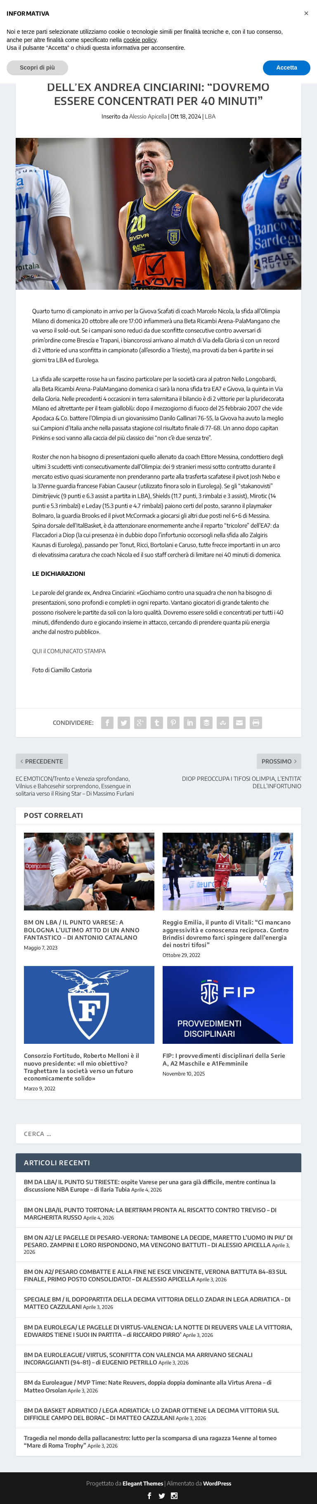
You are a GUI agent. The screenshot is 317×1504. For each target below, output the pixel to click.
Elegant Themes (143, 1483)
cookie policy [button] (139, 40)
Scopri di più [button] (37, 67)
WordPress (217, 1483)
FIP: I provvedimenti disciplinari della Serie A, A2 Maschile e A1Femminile (224, 1059)
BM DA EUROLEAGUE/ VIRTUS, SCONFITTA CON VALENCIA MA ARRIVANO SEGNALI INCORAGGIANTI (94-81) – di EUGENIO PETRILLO (138, 1358)
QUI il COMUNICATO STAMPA (69, 650)
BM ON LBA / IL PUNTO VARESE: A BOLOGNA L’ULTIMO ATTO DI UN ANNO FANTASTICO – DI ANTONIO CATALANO (82, 930)
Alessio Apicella (148, 116)
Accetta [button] (286, 67)
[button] (306, 13)
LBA (210, 116)
